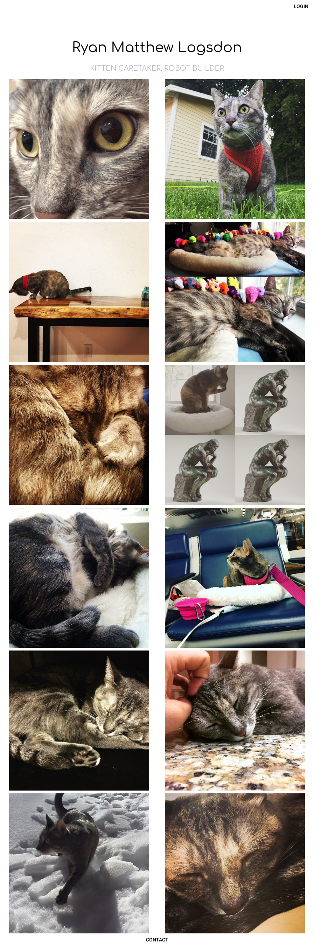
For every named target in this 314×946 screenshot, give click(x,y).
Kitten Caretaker (125, 68)
